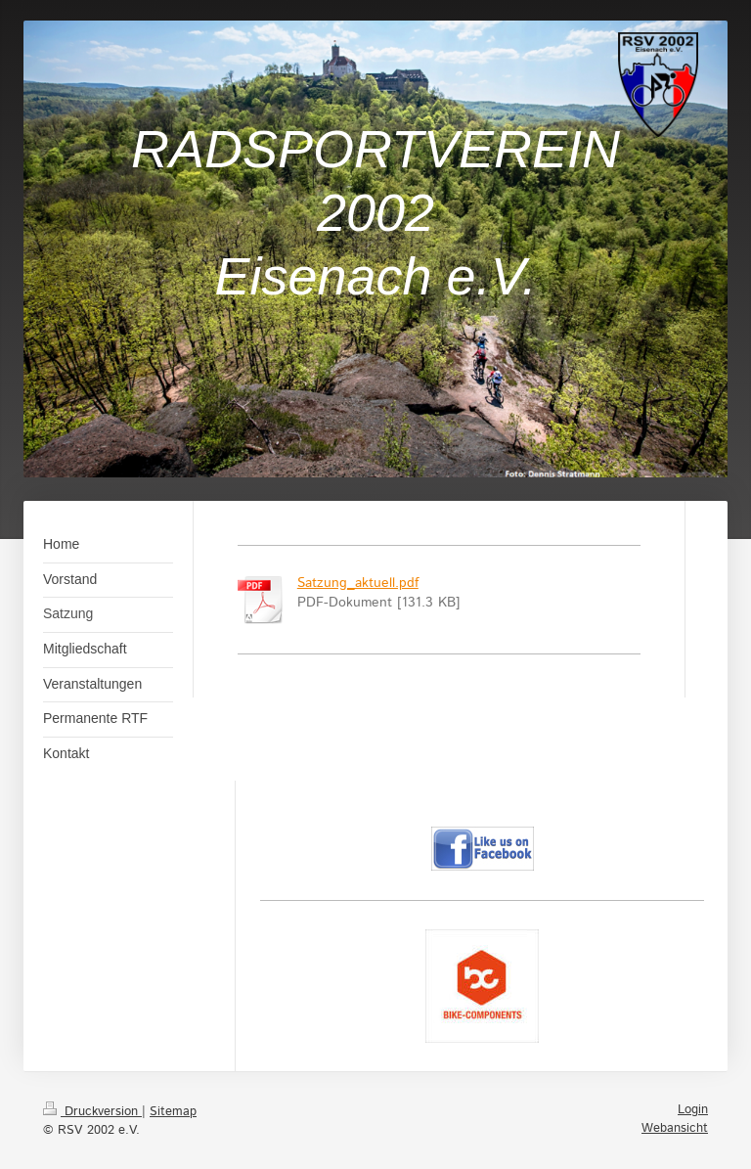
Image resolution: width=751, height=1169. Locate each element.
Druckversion (92, 1111)
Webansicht (674, 1128)
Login (693, 1110)
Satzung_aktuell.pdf (358, 583)
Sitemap (173, 1111)
